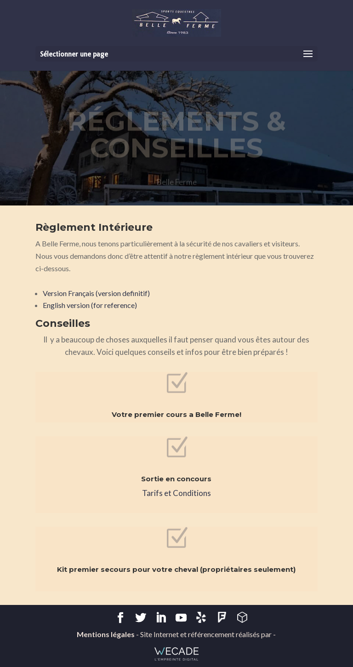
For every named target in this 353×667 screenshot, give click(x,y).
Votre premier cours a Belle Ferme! (176, 414)
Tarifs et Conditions (176, 493)
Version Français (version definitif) (96, 293)
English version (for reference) (90, 305)
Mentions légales (106, 634)
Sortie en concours (176, 478)
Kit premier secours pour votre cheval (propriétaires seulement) (176, 569)
